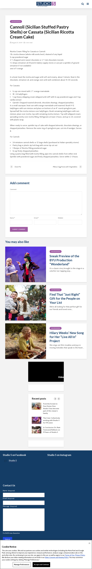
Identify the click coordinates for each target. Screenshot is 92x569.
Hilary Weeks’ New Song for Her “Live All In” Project (67, 337)
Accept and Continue (41, 564)
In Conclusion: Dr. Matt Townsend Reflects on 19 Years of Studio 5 (51, 429)
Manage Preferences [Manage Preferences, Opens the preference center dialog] (21, 564)
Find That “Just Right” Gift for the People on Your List (65, 298)
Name (12, 218)
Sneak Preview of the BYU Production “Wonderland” (64, 260)
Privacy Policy (80, 555)
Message (10, 506)
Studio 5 (13, 460)
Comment (13, 189)
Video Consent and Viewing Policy (57, 557)
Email (36, 218)
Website (60, 218)
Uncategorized (16, 21)
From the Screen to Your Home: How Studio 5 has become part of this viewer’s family (51, 408)
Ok (89, 543)
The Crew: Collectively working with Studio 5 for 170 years (51, 420)
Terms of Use (69, 555)
